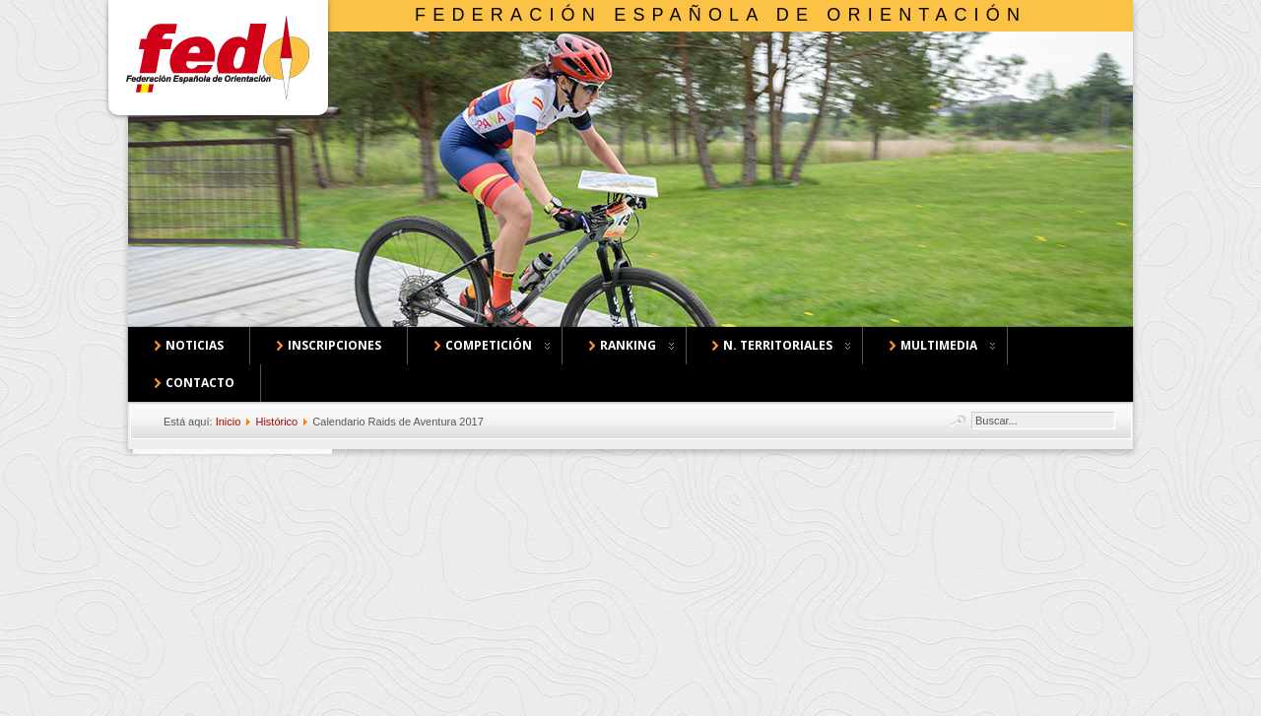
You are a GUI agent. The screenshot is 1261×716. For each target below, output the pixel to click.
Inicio (228, 421)
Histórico (276, 421)
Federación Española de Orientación (721, 15)
